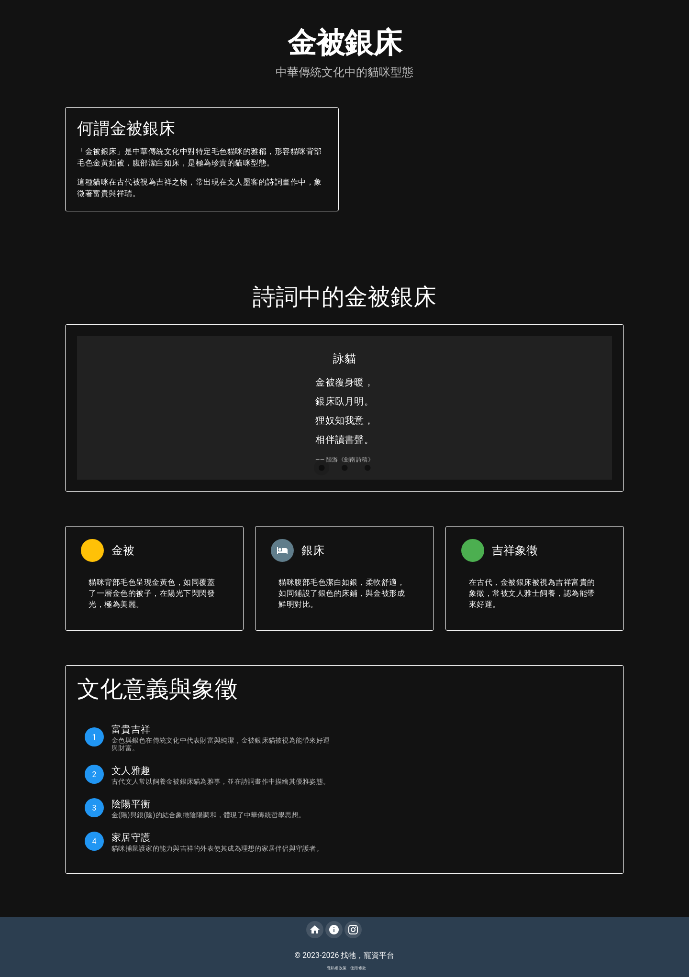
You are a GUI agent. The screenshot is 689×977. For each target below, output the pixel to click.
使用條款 (358, 968)
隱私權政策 (336, 968)
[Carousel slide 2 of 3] (344, 467)
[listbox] (208, 787)
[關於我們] (334, 929)
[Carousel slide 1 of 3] (321, 467)
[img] (372, 929)
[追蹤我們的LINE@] (372, 929)
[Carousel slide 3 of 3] (367, 467)
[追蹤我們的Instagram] (353, 929)
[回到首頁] (314, 929)
